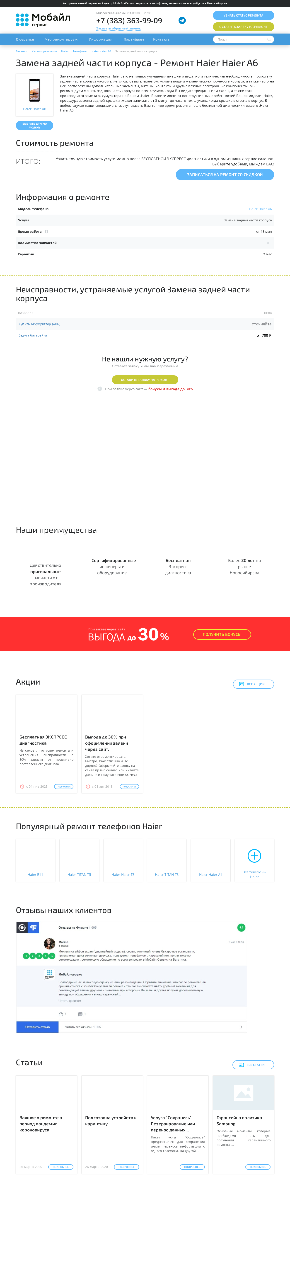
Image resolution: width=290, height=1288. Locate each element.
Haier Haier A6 (260, 209)
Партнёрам (134, 39)
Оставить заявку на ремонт (145, 380)
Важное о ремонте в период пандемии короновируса (40, 1123)
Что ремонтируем (61, 39)
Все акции (252, 684)
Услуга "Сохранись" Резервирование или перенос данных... (173, 1123)
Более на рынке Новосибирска (244, 566)
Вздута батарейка (33, 335)
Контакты (162, 39)
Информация (100, 39)
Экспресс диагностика (178, 566)
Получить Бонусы (222, 634)
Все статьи (252, 1065)
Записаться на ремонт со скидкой (225, 174)
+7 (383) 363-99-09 (129, 20)
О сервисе (25, 39)
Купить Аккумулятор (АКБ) (39, 324)
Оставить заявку (243, 27)
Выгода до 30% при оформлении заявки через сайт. (106, 743)
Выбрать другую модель (34, 125)
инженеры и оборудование (114, 566)
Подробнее (64, 786)
